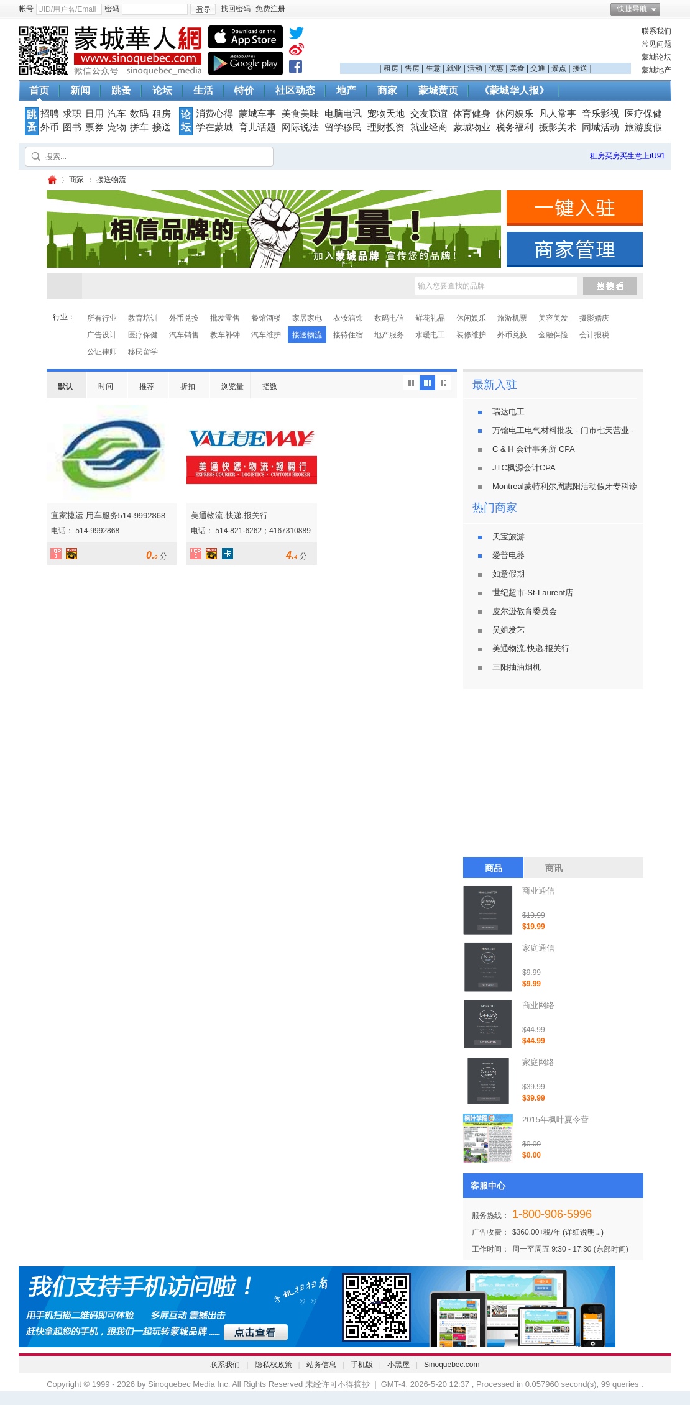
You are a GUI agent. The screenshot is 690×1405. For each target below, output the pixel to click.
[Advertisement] (485, 44)
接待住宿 (348, 335)
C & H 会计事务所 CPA (533, 449)
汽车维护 (266, 335)
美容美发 (553, 318)
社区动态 (295, 90)
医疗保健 (643, 114)
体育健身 (471, 114)
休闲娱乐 (514, 114)
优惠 (496, 68)
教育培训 (143, 318)
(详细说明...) (583, 1232)
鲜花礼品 (430, 318)
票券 (94, 127)
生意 (433, 68)
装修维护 (471, 335)
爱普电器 (508, 555)
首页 (39, 90)
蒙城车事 (257, 114)
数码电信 (389, 318)
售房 (412, 68)
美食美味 (300, 114)
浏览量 (232, 386)
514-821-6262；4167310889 (262, 530)
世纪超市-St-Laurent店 (532, 592)
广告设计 (102, 335)
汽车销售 (184, 335)
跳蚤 (121, 90)
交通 (537, 68)
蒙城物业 (471, 127)
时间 (105, 386)
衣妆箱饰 (348, 318)
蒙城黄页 (438, 90)
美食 (517, 68)
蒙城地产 (656, 70)
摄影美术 (557, 127)
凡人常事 (557, 114)
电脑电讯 (343, 114)
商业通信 (538, 890)
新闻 (80, 90)
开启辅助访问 (668, 8)
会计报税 (594, 335)
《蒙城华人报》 (514, 90)
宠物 (117, 127)
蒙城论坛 (656, 57)
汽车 (117, 114)
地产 (346, 90)
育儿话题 (257, 127)
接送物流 (307, 335)
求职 (72, 114)
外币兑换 (184, 318)
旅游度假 (643, 127)
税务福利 (514, 127)
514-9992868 (97, 530)
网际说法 (300, 127)
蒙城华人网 (52, 180)
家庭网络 (538, 1062)
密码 (111, 8)
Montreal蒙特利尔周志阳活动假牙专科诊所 (568, 486)
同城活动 (600, 127)
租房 (391, 68)
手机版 (362, 1364)
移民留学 (143, 351)
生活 (203, 90)
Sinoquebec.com (451, 1364)
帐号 (26, 8)
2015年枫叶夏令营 (555, 1119)
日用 (94, 114)
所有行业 (102, 318)
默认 (65, 386)
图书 (72, 127)
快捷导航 (632, 8)
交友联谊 (429, 114)
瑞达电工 (508, 411)
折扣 (187, 386)
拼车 (139, 127)
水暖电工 (430, 335)
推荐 (146, 386)
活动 (474, 68)
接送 (580, 68)
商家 (387, 90)
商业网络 (538, 1005)
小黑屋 (398, 1364)
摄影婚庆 (594, 318)
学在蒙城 (214, 127)
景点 (558, 68)
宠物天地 (386, 114)
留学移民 (343, 127)
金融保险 (553, 335)
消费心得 (214, 114)
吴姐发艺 (508, 629)
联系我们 (656, 31)
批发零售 (225, 318)
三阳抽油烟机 (516, 667)
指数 (269, 386)
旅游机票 (512, 318)
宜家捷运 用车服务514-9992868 (108, 515)
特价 (244, 90)
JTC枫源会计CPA (524, 467)
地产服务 (389, 335)
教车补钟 (225, 335)
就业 (453, 68)
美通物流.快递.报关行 (229, 515)
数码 (139, 114)
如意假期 (508, 574)
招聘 (49, 114)
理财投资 (386, 127)
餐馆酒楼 (266, 318)
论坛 (162, 90)
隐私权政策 (273, 1364)
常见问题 (656, 44)
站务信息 (321, 1364)
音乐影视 (600, 114)
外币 (49, 127)
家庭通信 (538, 948)
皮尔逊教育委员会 (524, 611)
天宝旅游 (508, 536)
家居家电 (307, 318)
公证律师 (102, 351)
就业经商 (429, 127)
